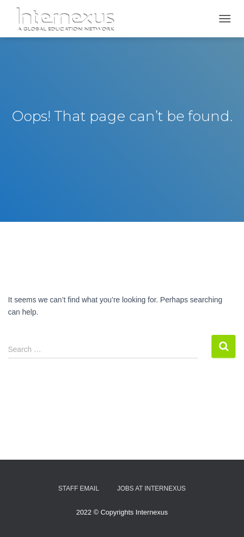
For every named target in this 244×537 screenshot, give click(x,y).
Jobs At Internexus (151, 488)
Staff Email (78, 488)
